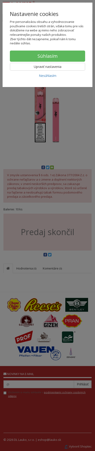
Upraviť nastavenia (47, 66)
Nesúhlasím (47, 75)
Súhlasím (47, 56)
